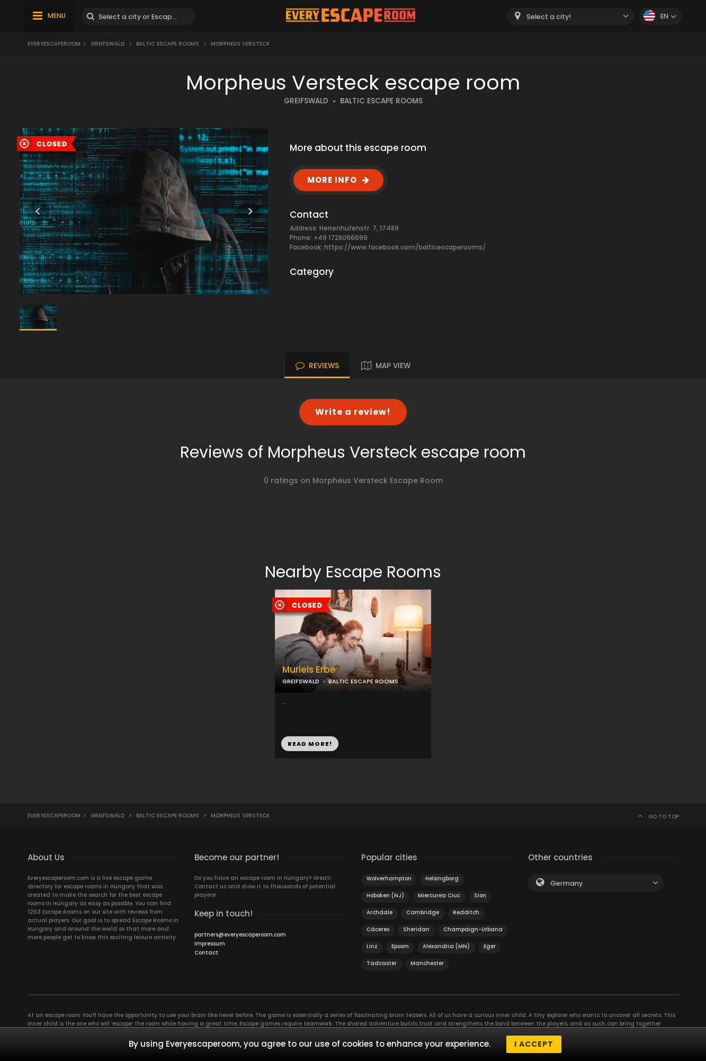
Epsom (400, 946)
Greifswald (107, 44)
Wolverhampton (389, 878)
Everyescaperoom (54, 44)
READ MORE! (310, 743)
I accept (533, 1044)
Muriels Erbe (309, 669)
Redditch (466, 912)
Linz (372, 946)
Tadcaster (382, 963)
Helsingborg (442, 878)
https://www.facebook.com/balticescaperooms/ (405, 247)
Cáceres (378, 929)
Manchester (427, 963)
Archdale (379, 912)
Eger (490, 946)
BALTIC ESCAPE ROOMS (381, 101)
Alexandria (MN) (446, 946)
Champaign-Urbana (473, 929)
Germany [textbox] (566, 883)
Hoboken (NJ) (385, 895)
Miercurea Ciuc (439, 895)
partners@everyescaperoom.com (240, 935)
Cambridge (422, 912)
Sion (480, 895)
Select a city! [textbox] (548, 16)
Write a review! (353, 412)
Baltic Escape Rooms (167, 44)
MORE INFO (332, 179)
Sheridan (416, 929)
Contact (206, 953)
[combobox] (570, 16)
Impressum (209, 944)
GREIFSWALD (306, 101)
